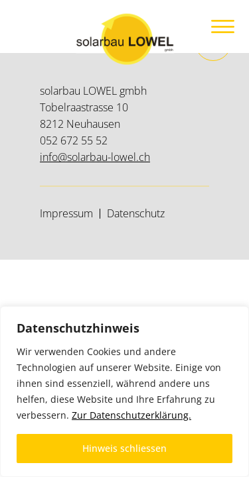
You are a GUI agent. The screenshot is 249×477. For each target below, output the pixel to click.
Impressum (66, 213)
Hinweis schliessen (124, 448)
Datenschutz (136, 213)
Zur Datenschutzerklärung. (131, 415)
